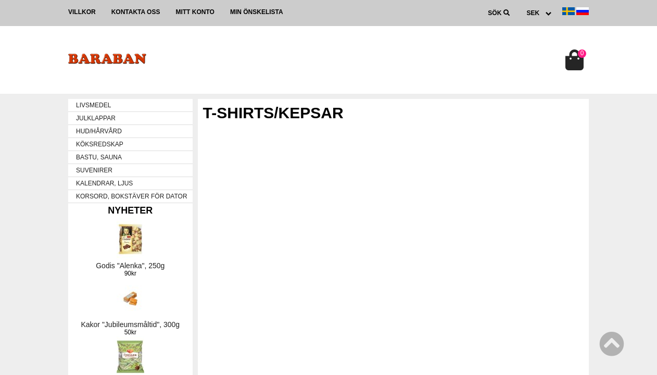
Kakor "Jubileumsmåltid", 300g (130, 324)
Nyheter (130, 210)
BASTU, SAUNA (99, 157)
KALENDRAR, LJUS (104, 183)
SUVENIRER (94, 170)
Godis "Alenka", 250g (130, 265)
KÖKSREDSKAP (99, 144)
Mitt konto (194, 12)
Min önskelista (256, 12)
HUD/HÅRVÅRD (99, 131)
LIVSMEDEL (93, 105)
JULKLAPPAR (96, 118)
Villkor (82, 12)
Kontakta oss (135, 12)
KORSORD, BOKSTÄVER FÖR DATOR (131, 196)
